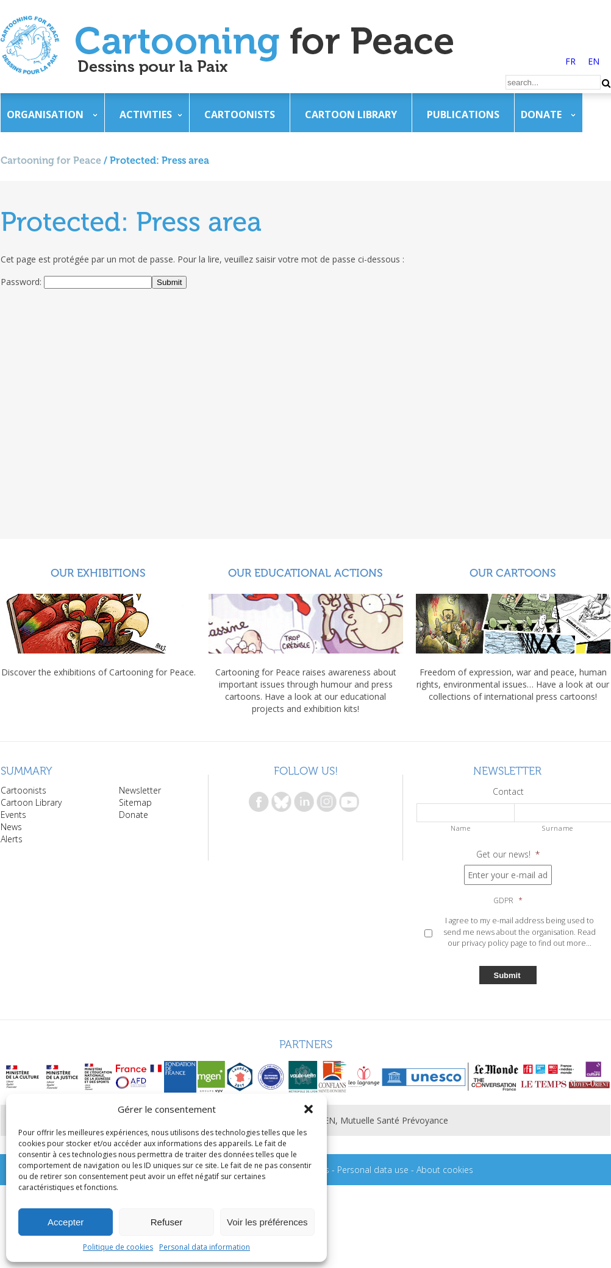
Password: (22, 281)
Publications (463, 114)
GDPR (508, 901)
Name (461, 828)
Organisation (45, 114)
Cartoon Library (351, 114)
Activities (146, 114)
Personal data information (204, 1247)
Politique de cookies (118, 1247)
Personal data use (373, 1169)
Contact (508, 791)
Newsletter (140, 790)
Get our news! (508, 854)
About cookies (444, 1169)
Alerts (12, 839)
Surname (557, 828)
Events (13, 814)
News (11, 827)
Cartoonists (239, 114)
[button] (308, 1109)
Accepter (66, 1222)
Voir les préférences (267, 1222)
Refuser (167, 1222)
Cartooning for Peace (51, 160)
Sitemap (135, 802)
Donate (541, 114)
